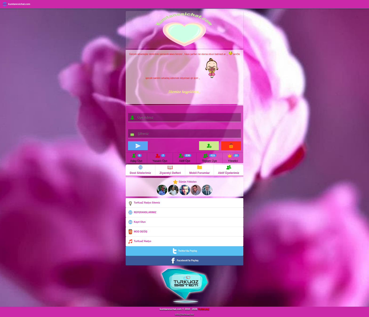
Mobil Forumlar (199, 169)
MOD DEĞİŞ (137, 232)
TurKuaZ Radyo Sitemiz (144, 203)
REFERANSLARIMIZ (142, 212)
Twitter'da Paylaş (184, 251)
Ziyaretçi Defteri (170, 169)
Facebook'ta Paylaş (184, 260)
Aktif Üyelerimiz (228, 169)
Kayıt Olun (137, 222)
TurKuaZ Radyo (139, 241)
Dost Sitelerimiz (140, 169)
